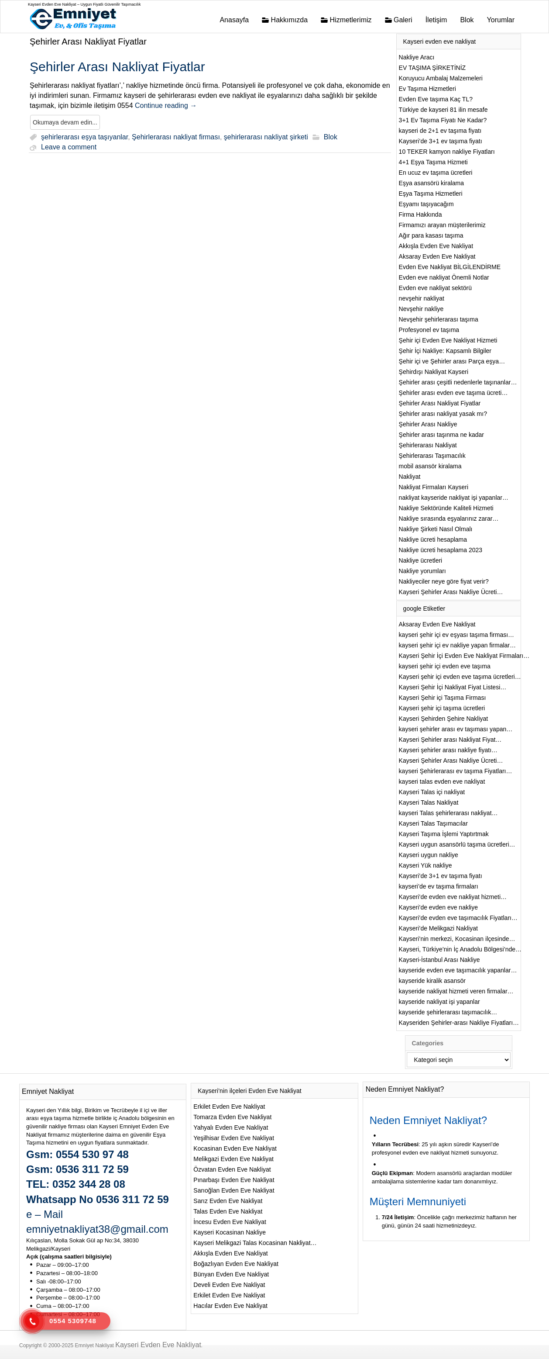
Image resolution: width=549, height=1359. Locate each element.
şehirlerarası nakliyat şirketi (266, 137)
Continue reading (166, 105)
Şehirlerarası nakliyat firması (176, 137)
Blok (330, 137)
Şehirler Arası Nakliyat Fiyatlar (88, 41)
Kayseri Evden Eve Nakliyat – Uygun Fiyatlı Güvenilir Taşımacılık (84, 4)
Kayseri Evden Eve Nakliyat (158, 1345)
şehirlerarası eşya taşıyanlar (84, 137)
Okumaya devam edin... (65, 122)
